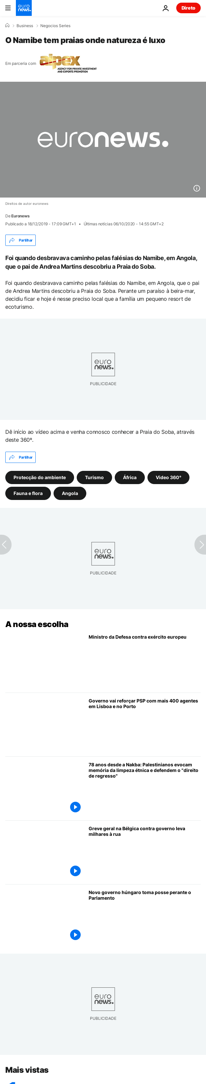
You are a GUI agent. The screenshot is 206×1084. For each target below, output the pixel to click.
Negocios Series (55, 26)
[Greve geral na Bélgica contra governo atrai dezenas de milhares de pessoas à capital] (145, 852)
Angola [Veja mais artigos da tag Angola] (70, 493)
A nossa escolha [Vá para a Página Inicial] (36, 624)
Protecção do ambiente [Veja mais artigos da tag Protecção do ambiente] (40, 477)
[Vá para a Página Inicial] (24, 8)
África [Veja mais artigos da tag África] (130, 477)
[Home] (7, 25)
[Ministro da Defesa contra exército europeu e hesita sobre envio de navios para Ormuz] (145, 660)
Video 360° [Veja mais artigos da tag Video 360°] (168, 477)
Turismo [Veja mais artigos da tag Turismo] (94, 477)
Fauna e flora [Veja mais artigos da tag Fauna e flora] (28, 493)
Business (25, 26)
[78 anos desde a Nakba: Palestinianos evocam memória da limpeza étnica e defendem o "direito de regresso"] (145, 788)
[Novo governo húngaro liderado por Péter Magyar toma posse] (145, 916)
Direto (188, 8)
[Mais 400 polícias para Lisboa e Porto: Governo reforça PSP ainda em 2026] (145, 725)
